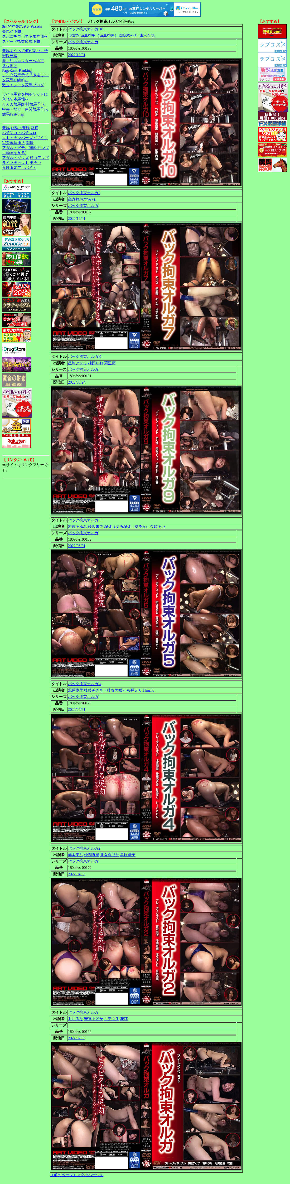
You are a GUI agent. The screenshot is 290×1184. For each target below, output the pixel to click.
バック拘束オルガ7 (84, 193)
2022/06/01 (76, 546)
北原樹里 (75, 690)
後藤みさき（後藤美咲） (105, 690)
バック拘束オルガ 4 (84, 684)
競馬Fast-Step (13, 114)
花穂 (124, 1019)
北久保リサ (109, 855)
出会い (35, 163)
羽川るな (75, 1019)
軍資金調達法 (13, 143)
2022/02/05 (76, 1038)
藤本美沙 (75, 855)
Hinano (148, 690)
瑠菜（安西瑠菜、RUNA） (126, 527)
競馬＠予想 (11, 31)
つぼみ (73, 36)
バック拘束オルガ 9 (84, 357)
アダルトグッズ (15, 158)
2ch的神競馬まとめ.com (22, 26)
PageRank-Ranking (17, 70)
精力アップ (39, 158)
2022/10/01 (76, 219)
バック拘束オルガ (83, 42)
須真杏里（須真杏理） (99, 36)
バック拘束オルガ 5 (84, 520)
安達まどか (93, 1019)
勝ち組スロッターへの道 (23, 61)
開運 (30, 143)
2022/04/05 (76, 874)
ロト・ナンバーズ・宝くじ (25, 138)
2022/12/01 (76, 55)
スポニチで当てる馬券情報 (25, 36)
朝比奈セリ (128, 36)
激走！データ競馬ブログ (23, 85)
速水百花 (147, 36)
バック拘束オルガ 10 (85, 29)
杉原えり (134, 690)
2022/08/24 (76, 382)
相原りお (95, 363)
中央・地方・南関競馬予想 (25, 109)
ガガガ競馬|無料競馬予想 (23, 104)
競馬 (6, 128)
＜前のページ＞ (63, 1175)
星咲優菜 (127, 855)
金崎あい (157, 527)
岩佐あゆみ (77, 527)
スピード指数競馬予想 (21, 41)
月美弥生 (111, 1019)
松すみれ (88, 199)
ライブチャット (15, 163)
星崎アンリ (77, 363)
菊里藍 (110, 363)
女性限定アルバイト (19, 168)
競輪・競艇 (20, 128)
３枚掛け (9, 66)
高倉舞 (73, 199)
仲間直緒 (91, 855)
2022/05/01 (76, 710)
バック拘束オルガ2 (84, 848)
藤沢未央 (95, 527)
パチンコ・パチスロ (19, 133)
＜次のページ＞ (90, 1175)
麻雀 (34, 128)
